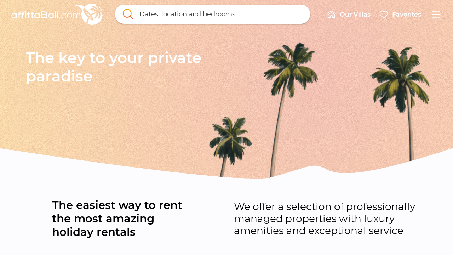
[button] (348, 14)
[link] (57, 14)
